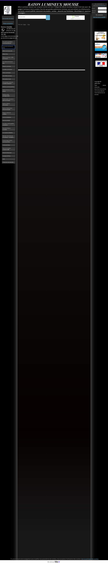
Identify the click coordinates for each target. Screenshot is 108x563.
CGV (4, 159)
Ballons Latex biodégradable (6, 95)
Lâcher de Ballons (7, 117)
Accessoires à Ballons (8, 132)
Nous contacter (8, 23)
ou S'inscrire (101, 5)
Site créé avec (54, 562)
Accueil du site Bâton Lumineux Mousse (8, 42)
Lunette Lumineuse (7, 69)
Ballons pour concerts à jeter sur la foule (8, 99)
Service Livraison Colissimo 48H (7, 148)
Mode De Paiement (7, 152)
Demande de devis (8, 18)
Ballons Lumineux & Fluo (8, 86)
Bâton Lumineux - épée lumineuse (8, 58)
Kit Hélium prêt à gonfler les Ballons (8, 124)
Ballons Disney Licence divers (8, 90)
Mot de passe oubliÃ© (99, 17)
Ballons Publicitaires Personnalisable (7, 108)
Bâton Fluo (5, 54)
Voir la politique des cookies (90, 559)
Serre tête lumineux (7, 75)
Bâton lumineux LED (7, 51)
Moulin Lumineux (7, 66)
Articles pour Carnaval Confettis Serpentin (8, 82)
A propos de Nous (7, 156)
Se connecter (99, 15)
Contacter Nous (6, 145)
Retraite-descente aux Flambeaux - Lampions (8, 136)
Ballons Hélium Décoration (6, 104)
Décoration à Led (7, 79)
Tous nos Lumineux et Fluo (8, 47)
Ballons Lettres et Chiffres (7, 113)
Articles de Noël (6, 120)
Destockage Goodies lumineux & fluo (7, 141)
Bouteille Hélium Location (7, 128)
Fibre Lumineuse (7, 72)
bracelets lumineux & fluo (8, 62)
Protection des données (8, 162)
